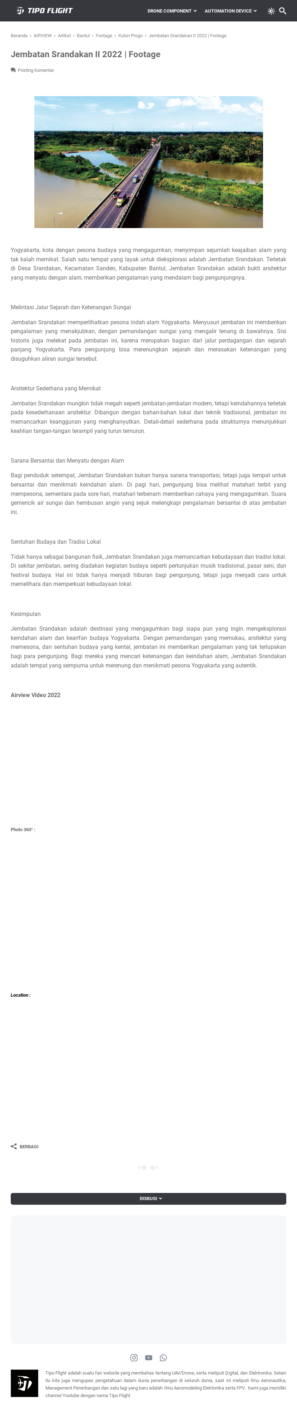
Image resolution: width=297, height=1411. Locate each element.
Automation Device (228, 11)
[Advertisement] (82, 1274)
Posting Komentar (36, 70)
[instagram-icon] (134, 1358)
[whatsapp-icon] (163, 1358)
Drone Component (170, 11)
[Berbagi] (25, 1146)
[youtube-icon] (148, 1358)
